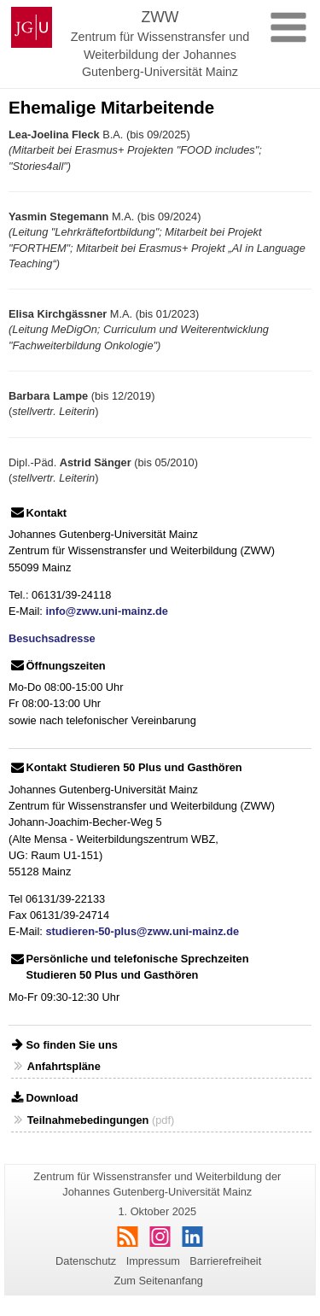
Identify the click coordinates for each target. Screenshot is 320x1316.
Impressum (153, 1261)
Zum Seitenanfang (158, 1280)
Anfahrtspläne (64, 1066)
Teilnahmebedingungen (88, 1120)
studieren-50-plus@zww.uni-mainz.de (142, 931)
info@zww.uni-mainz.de (106, 611)
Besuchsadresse (52, 638)
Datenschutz (85, 1261)
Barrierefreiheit (225, 1261)
